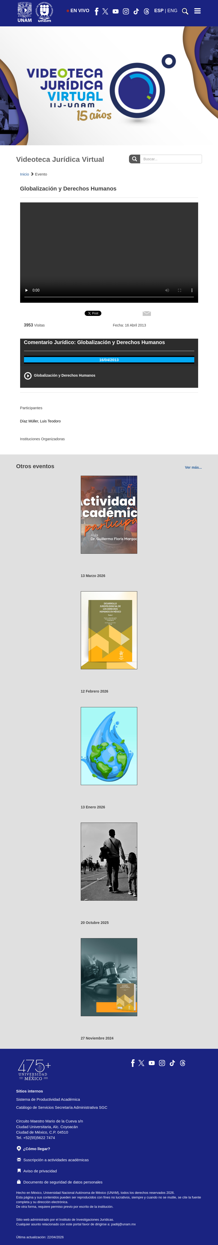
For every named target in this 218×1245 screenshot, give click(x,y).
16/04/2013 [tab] (109, 360)
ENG (172, 10)
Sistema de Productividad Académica (48, 1099)
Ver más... (193, 467)
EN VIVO (78, 10)
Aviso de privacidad (37, 1171)
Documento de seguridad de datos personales (60, 1182)
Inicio (24, 174)
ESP (159, 10)
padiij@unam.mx (123, 1224)
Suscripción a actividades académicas (53, 1160)
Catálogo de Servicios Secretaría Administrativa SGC (62, 1107)
